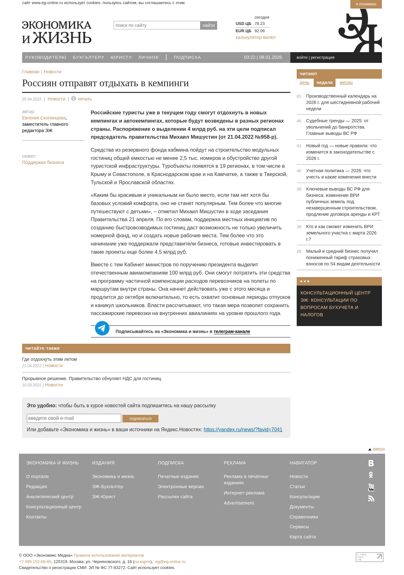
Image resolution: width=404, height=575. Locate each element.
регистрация (323, 57)
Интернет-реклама (244, 492)
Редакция (36, 486)
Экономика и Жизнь (52, 462)
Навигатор (303, 462)
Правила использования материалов (109, 555)
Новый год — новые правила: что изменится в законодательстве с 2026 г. (341, 152)
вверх (376, 448)
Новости (56, 98)
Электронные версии (181, 486)
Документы (302, 506)
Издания (103, 462)
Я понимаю (366, 4)
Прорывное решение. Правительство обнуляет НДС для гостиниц (91, 378)
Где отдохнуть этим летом (49, 359)
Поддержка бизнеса (43, 162)
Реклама (235, 462)
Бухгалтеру (88, 57)
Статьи (297, 486)
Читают (309, 73)
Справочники (304, 516)
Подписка (187, 57)
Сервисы (299, 526)
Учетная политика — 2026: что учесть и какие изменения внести (341, 173)
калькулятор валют (256, 37)
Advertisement (239, 502)
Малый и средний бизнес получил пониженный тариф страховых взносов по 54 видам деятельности (343, 257)
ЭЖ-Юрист (104, 496)
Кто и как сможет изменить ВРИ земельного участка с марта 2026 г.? (341, 233)
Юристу (121, 57)
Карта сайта (303, 536)
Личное (148, 57)
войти (302, 57)
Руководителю (46, 57)
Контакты (36, 516)
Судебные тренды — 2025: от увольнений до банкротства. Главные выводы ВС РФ (337, 127)
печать (81, 99)
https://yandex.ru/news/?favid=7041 (243, 429)
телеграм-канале (232, 331)
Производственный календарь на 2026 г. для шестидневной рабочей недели (343, 102)
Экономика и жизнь (113, 476)
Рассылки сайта (175, 496)
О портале (37, 476)
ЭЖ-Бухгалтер (107, 486)
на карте (142, 561)
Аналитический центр (50, 496)
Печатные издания (178, 476)
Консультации (305, 496)
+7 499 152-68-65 (35, 561)
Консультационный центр (53, 506)
